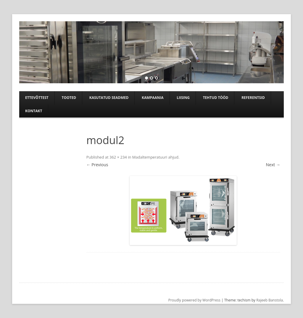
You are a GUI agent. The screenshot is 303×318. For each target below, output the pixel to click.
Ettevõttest (37, 97)
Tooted (69, 97)
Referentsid (253, 97)
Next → (273, 164)
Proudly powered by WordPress (194, 300)
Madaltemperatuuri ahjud (155, 157)
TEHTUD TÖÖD (215, 97)
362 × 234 (118, 157)
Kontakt (33, 110)
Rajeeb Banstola (269, 300)
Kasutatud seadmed (109, 97)
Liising (183, 97)
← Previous (97, 164)
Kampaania (153, 97)
